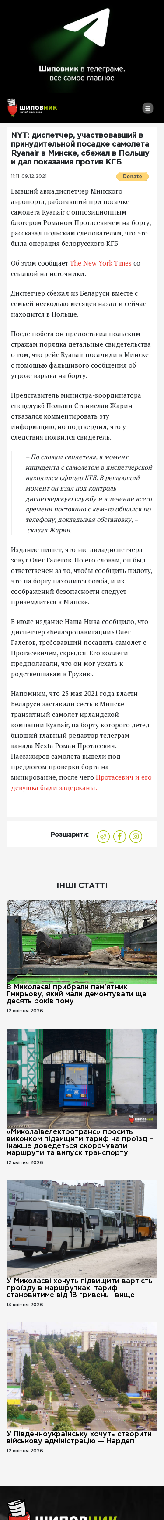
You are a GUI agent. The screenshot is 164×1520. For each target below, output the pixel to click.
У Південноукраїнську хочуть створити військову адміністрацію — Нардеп (79, 1438)
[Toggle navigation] (147, 111)
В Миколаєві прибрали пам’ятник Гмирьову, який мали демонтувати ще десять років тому (77, 994)
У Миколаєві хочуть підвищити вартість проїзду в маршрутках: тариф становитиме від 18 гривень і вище (80, 1288)
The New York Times (101, 263)
